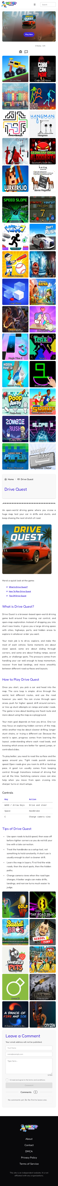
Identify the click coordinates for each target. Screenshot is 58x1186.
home (9, 479)
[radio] (14, 46)
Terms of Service (29, 1163)
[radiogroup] (22, 46)
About (29, 1138)
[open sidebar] (35, 4)
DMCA (29, 1151)
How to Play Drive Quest (20, 591)
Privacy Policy (29, 1157)
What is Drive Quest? (18, 587)
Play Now (29, 35)
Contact (29, 1145)
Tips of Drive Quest (17, 595)
